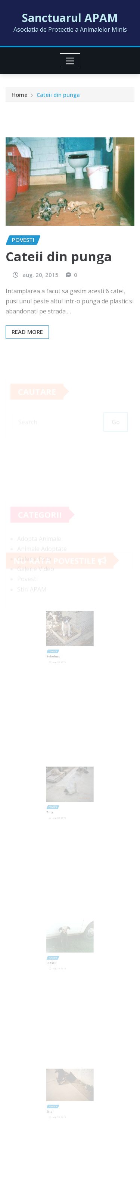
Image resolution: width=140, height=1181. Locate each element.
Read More (27, 350)
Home (20, 96)
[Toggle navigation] (70, 60)
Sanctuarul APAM (70, 17)
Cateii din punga (58, 96)
